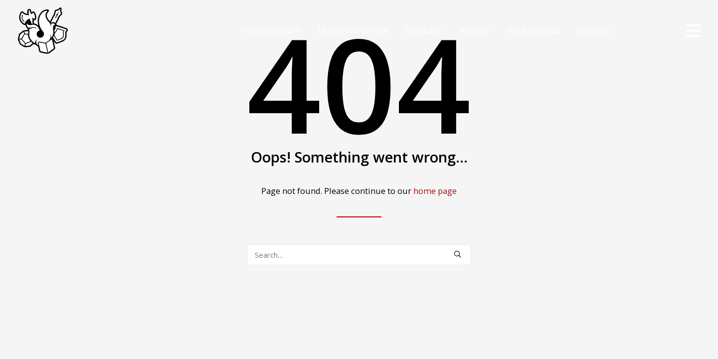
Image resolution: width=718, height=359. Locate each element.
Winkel (474, 30)
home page (435, 190)
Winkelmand (532, 30)
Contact (593, 30)
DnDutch (424, 30)
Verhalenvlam (271, 30)
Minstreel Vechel (352, 30)
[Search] (359, 254)
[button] (457, 254)
